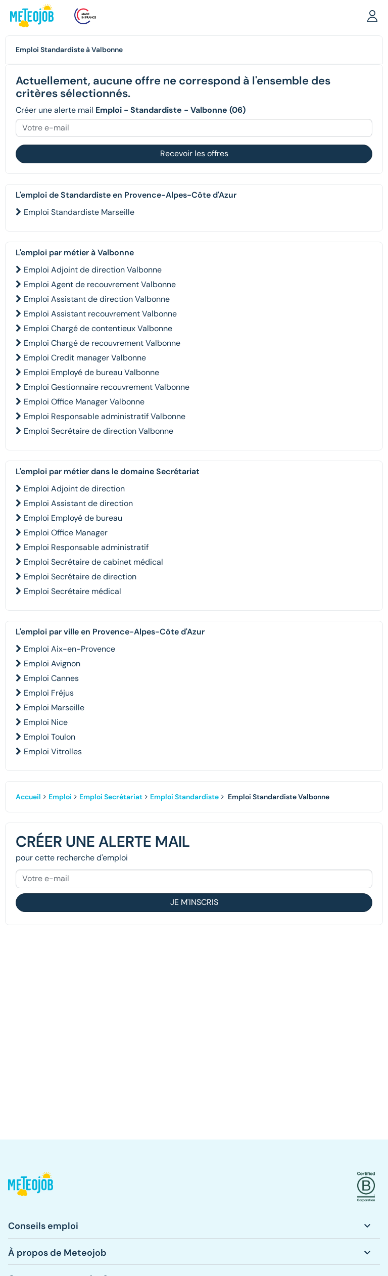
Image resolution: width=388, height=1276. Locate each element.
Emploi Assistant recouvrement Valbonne (100, 313)
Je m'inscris (194, 902)
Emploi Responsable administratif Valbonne (104, 416)
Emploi (60, 796)
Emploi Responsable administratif (86, 547)
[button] (372, 15)
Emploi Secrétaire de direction (80, 576)
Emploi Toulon (49, 737)
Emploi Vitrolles (53, 751)
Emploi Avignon (52, 663)
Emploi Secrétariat (110, 796)
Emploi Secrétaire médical (72, 591)
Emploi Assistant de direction (78, 503)
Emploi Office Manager (66, 532)
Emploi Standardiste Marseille (79, 212)
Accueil (28, 796)
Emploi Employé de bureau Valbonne (91, 372)
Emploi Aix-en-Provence (69, 649)
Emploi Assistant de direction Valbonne (97, 299)
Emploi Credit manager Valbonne (85, 357)
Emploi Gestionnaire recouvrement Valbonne (106, 387)
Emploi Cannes (51, 678)
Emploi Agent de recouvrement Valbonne (100, 284)
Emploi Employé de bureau (73, 518)
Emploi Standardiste (184, 796)
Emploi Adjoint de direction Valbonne (93, 269)
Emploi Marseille (54, 707)
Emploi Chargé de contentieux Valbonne (98, 328)
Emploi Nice (46, 722)
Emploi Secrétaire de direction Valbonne (98, 431)
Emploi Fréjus (49, 693)
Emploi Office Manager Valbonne (84, 401)
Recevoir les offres (194, 153)
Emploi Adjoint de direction (74, 488)
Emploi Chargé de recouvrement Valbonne (102, 343)
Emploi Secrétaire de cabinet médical (93, 562)
